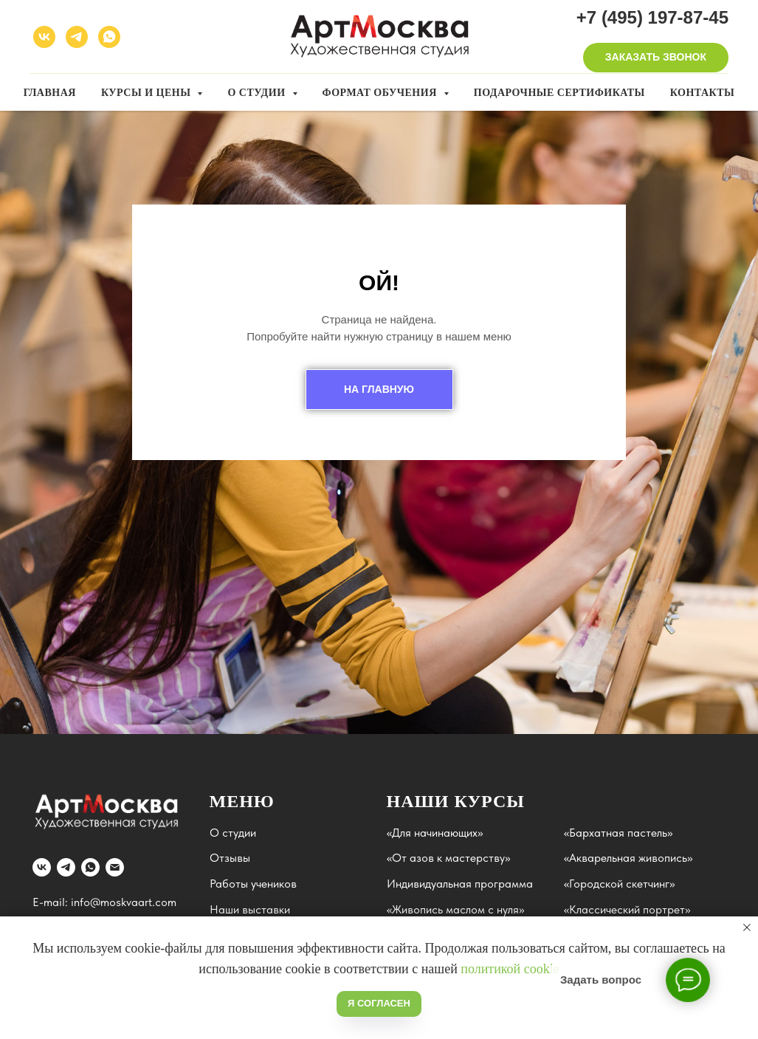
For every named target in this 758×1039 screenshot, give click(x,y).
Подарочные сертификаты (559, 92)
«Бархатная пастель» (618, 833)
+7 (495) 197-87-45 (652, 17)
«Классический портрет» (627, 909)
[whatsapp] (109, 37)
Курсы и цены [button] (147, 92)
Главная (50, 92)
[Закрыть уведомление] (747, 927)
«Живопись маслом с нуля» (455, 909)
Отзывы (230, 858)
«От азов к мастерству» (448, 858)
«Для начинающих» (435, 833)
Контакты (702, 92)
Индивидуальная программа (460, 884)
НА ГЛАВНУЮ (379, 389)
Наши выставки (250, 909)
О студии (233, 833)
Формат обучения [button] (381, 92)
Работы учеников (253, 884)
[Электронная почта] (115, 867)
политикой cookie (510, 968)
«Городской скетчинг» (619, 884)
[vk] (44, 37)
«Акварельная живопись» (628, 858)
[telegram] (77, 37)
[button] (655, 57)
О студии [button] (257, 92)
